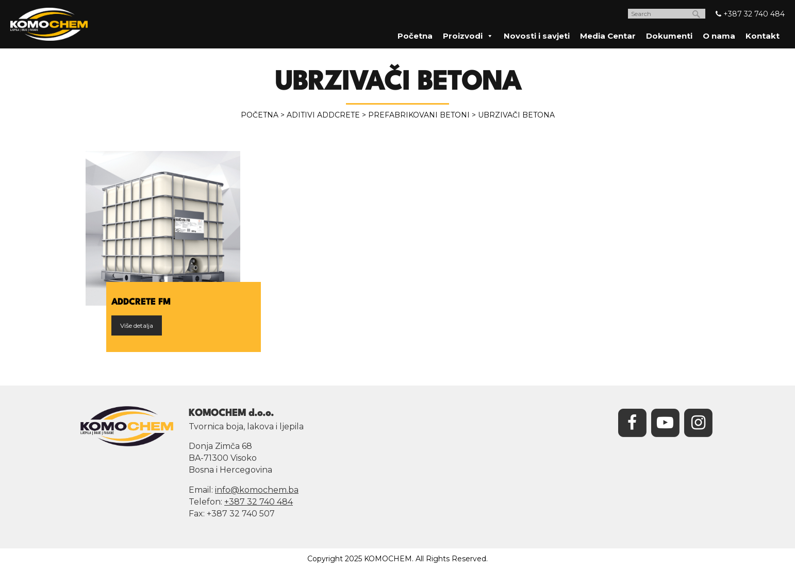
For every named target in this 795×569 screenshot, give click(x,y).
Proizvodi (468, 36)
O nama (719, 36)
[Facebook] (632, 422)
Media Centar (608, 36)
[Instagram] (698, 422)
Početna (415, 36)
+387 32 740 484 (750, 14)
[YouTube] (665, 422)
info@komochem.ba (257, 490)
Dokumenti (669, 36)
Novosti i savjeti (537, 36)
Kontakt (763, 36)
